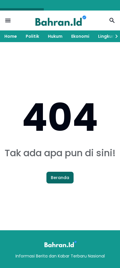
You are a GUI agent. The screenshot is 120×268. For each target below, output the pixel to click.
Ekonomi (80, 36)
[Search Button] (112, 20)
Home (10, 36)
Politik (32, 36)
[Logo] (60, 244)
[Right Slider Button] (114, 36)
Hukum (55, 36)
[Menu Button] (8, 20)
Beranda (60, 178)
